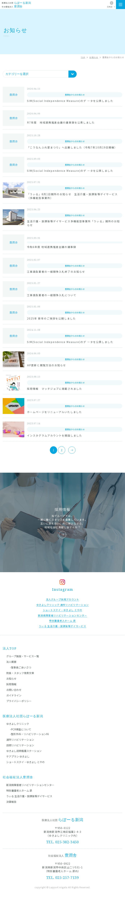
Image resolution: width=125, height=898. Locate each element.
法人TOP (10, 648)
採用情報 (11, 684)
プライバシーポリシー (19, 701)
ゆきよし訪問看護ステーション (24, 751)
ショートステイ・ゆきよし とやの (25, 762)
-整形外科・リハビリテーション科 (29, 734)
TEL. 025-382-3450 (62, 841)
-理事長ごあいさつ (20, 667)
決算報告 (11, 802)
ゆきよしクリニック (17, 724)
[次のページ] (71, 450)
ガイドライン (13, 695)
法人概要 (11, 662)
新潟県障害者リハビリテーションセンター (30, 785)
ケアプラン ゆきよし (18, 756)
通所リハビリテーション (20, 739)
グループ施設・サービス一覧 (22, 656)
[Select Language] (111, 7)
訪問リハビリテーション (20, 745)
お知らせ (11, 678)
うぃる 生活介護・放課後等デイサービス (29, 796)
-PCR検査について (20, 729)
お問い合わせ (13, 690)
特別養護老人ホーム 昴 (19, 790)
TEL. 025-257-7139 (62, 877)
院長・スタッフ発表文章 (20, 673)
